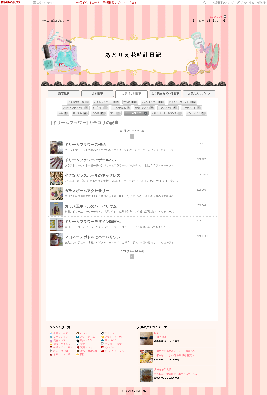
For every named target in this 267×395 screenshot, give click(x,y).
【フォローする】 (201, 20)
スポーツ (107, 333)
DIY (157, 332)
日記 (53, 20)
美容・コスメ (59, 340)
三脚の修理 (160, 337)
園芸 (80, 354)
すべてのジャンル (112, 351)
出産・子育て (59, 333)
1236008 (216, 16)
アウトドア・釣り (112, 336)
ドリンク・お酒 (60, 354)
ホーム (45, 20)
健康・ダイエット (61, 343)
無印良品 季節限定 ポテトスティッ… (176, 373)
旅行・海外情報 (86, 351)
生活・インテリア (46, 2)
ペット (82, 333)
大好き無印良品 (162, 369)
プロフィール (64, 20)
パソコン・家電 (111, 343)
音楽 (80, 343)
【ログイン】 (219, 20)
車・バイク (109, 340)
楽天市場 (261, 2)
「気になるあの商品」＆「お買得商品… (176, 351)
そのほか (107, 347)
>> (222, 2)
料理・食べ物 (59, 351)
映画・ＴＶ (84, 340)
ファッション (59, 336)
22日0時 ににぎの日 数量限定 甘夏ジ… (175, 355)
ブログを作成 (247, 2)
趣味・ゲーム (85, 336)
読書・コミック (86, 347)
